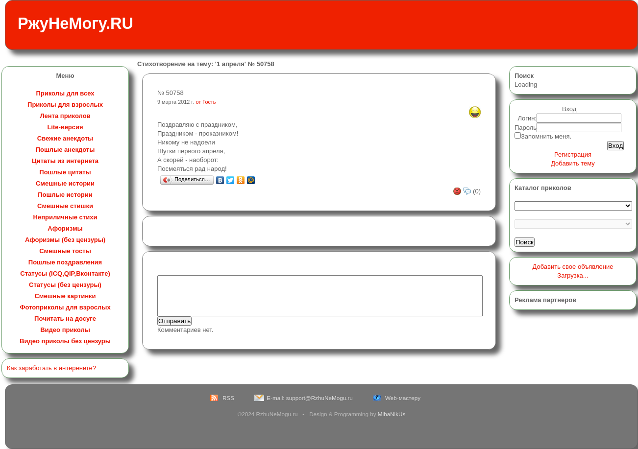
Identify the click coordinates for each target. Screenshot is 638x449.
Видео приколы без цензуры (65, 341)
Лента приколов (65, 115)
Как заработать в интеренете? (51, 368)
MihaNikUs (392, 414)
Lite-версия (65, 127)
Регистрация (572, 154)
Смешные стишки (65, 206)
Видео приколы (65, 329)
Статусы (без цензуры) (65, 284)
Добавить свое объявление (573, 266)
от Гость (206, 102)
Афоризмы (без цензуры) (65, 239)
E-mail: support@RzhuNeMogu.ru (310, 398)
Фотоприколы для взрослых (65, 307)
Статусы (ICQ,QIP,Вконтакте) (65, 273)
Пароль (526, 127)
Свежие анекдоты (65, 138)
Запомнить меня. (546, 136)
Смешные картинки (65, 296)
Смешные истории (65, 183)
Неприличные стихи (65, 217)
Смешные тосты (65, 251)
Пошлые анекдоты (65, 149)
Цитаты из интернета (65, 161)
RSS (228, 398)
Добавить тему (573, 163)
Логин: (527, 118)
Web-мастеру (402, 398)
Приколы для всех (65, 93)
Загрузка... (572, 275)
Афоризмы (65, 228)
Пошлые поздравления (65, 262)
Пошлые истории (65, 194)
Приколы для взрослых (65, 104)
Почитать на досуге (65, 318)
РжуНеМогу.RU (75, 23)
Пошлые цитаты (65, 172)
